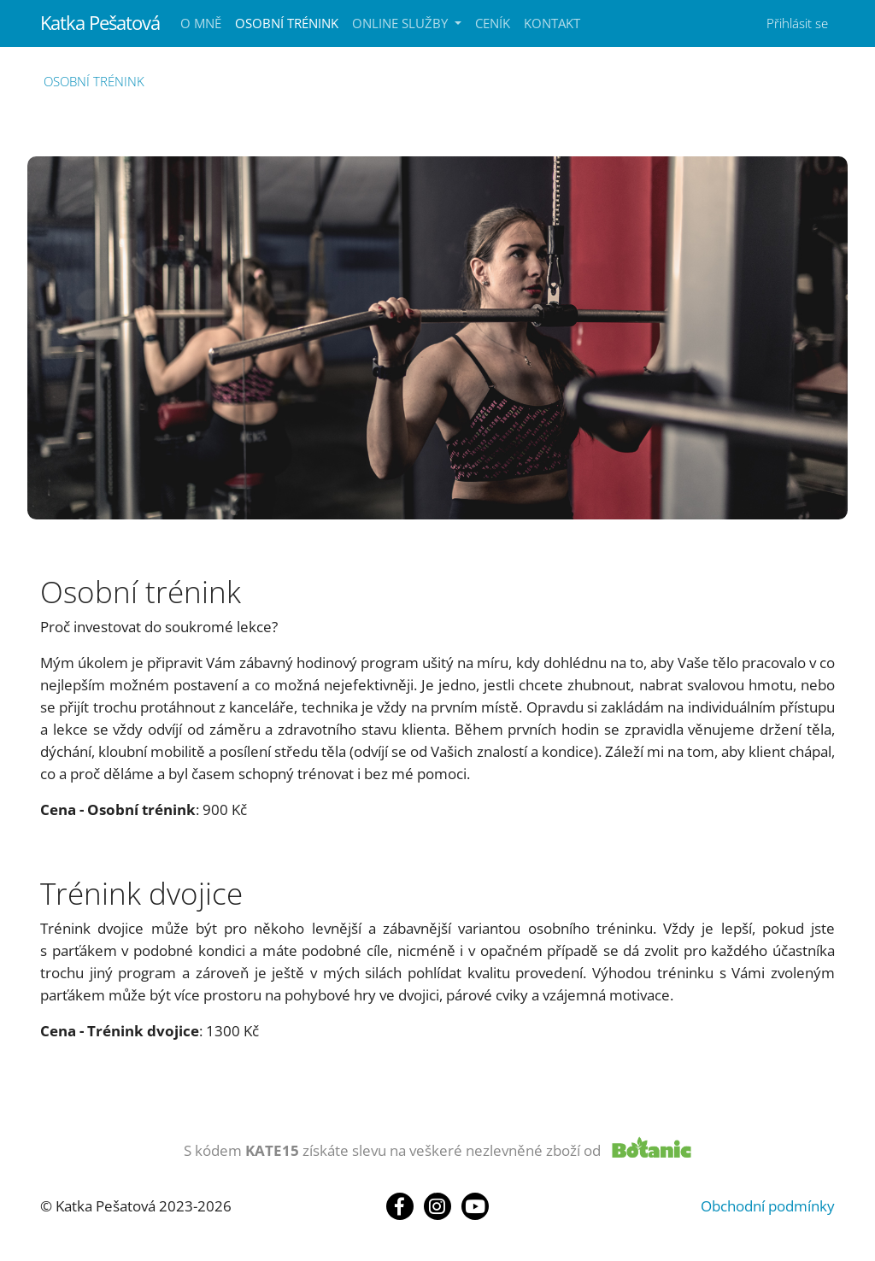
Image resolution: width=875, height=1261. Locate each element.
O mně (200, 23)
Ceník (492, 23)
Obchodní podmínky (768, 1206)
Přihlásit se (797, 23)
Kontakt (552, 23)
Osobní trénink (286, 23)
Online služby (401, 23)
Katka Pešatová (100, 22)
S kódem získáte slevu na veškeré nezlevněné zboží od (392, 1150)
